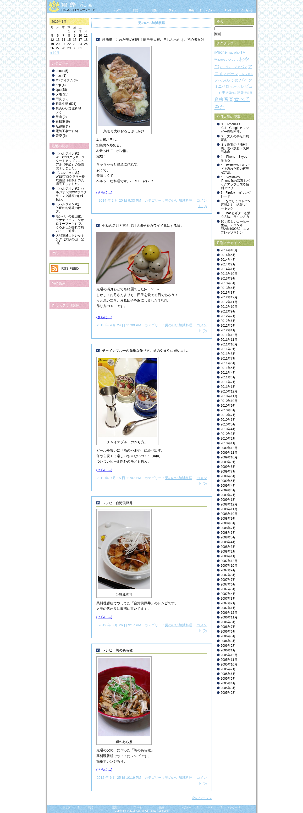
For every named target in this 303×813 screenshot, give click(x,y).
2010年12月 (229, 391)
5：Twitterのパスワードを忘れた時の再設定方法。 (236, 168)
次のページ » (202, 798)
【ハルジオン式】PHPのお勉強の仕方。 (68, 207)
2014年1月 (228, 269)
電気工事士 (63, 131)
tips (58, 90)
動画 (191, 10)
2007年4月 (228, 594)
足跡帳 (60, 126)
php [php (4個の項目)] (237, 52)
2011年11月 (229, 340)
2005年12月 (229, 655)
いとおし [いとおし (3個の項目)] (232, 59)
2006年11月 (229, 617)
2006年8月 (228, 622)
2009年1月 (228, 500)
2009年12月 (229, 448)
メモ (59, 94)
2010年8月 (228, 410)
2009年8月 (228, 467)
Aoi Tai (140, 810)
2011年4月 (228, 372)
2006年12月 (229, 613)
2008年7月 (228, 528)
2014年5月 (228, 255)
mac (59, 75)
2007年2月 (228, 603)
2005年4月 (228, 683)
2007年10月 (229, 565)
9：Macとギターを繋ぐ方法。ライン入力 (235, 215)
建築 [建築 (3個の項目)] (240, 92)
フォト (173, 10)
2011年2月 (228, 382)
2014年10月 (229, 250)
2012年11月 (229, 302)
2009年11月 (229, 452)
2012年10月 (229, 307)
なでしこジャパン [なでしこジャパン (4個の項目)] (233, 67)
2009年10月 (229, 457)
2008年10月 (229, 514)
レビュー (210, 10)
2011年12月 (229, 335)
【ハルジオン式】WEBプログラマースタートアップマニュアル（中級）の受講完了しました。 (70, 161)
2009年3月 (228, 490)
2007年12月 (229, 561)
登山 (59, 117)
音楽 (154, 10)
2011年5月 (228, 368)
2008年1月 (228, 556)
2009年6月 (228, 476)
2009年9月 (228, 462)
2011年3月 (228, 377)
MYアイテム (64, 80)
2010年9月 (228, 405)
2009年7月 (228, 471)
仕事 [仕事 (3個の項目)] (222, 92)
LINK (228, 10)
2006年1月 (228, 650)
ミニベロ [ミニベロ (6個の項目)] (221, 86)
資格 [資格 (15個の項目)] (218, 99)
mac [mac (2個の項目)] (230, 52)
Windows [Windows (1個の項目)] (219, 59)
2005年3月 (228, 688)
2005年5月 (228, 678)
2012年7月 (228, 316)
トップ (117, 10)
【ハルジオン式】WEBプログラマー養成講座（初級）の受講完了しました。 (70, 178)
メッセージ (247, 10)
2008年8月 (228, 523)
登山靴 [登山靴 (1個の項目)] (248, 92)
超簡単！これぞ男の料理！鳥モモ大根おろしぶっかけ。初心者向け (153, 40)
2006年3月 (228, 641)
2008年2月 (228, 551)
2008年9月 (228, 518)
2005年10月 (229, 664)
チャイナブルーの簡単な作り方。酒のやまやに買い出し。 (146, 351)
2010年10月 (229, 401)
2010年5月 (228, 424)
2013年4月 (228, 288)
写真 (59, 99)
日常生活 (62, 104)
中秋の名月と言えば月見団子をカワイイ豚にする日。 (143, 226)
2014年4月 (228, 259)
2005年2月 (228, 693)
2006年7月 (228, 627)
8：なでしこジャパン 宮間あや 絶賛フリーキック (237, 204)
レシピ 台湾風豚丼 (117, 503)
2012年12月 (229, 297)
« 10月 (54, 53)
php (58, 85)
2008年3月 (228, 547)
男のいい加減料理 (178, 200)
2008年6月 (228, 533)
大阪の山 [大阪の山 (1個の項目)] (231, 92)
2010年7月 (228, 415)
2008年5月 (228, 537)
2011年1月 (228, 387)
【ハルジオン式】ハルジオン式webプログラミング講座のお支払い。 (71, 194)
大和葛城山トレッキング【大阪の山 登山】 (70, 239)
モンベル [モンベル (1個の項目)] (235, 86)
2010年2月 (228, 438)
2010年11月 (229, 396)
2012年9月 (228, 311)
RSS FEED (70, 268)
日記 (135, 10)
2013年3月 (228, 292)
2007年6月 (228, 584)
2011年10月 (229, 344)
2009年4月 (228, 485)
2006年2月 (228, 645)
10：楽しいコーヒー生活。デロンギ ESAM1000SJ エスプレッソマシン (235, 227)
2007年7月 (228, 580)
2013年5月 (228, 283)
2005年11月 (229, 660)
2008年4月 (228, 542)
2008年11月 (229, 509)
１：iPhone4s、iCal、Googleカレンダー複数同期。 (235, 127)
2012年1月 (228, 330)
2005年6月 (228, 674)
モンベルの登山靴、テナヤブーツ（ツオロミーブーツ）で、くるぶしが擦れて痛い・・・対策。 (70, 223)
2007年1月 (228, 608)
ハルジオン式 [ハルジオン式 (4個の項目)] (228, 80)
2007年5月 (228, 589)
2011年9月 (228, 349)
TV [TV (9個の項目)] (243, 52)
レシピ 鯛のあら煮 (117, 650)
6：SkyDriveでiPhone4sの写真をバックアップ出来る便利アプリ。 (235, 182)
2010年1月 (228, 443)
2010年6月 (228, 420)
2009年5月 (228, 481)
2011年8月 (228, 354)
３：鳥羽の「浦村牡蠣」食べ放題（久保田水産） (235, 148)
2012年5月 (228, 325)
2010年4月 (228, 429)
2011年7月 (228, 358)
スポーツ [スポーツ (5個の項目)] (230, 74)
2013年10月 (229, 274)
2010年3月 (228, 434)
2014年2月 (228, 264)
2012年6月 (228, 321)
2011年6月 (228, 363)
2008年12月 (229, 504)
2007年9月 (228, 570)
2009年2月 (228, 495)
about (60, 71)
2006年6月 (228, 631)
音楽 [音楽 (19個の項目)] (228, 99)
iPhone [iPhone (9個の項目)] (220, 52)
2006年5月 (228, 636)
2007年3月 (228, 598)
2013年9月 (228, 278)
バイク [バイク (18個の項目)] (245, 80)
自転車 (60, 121)
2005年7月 (228, 669)
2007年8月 (228, 575)
